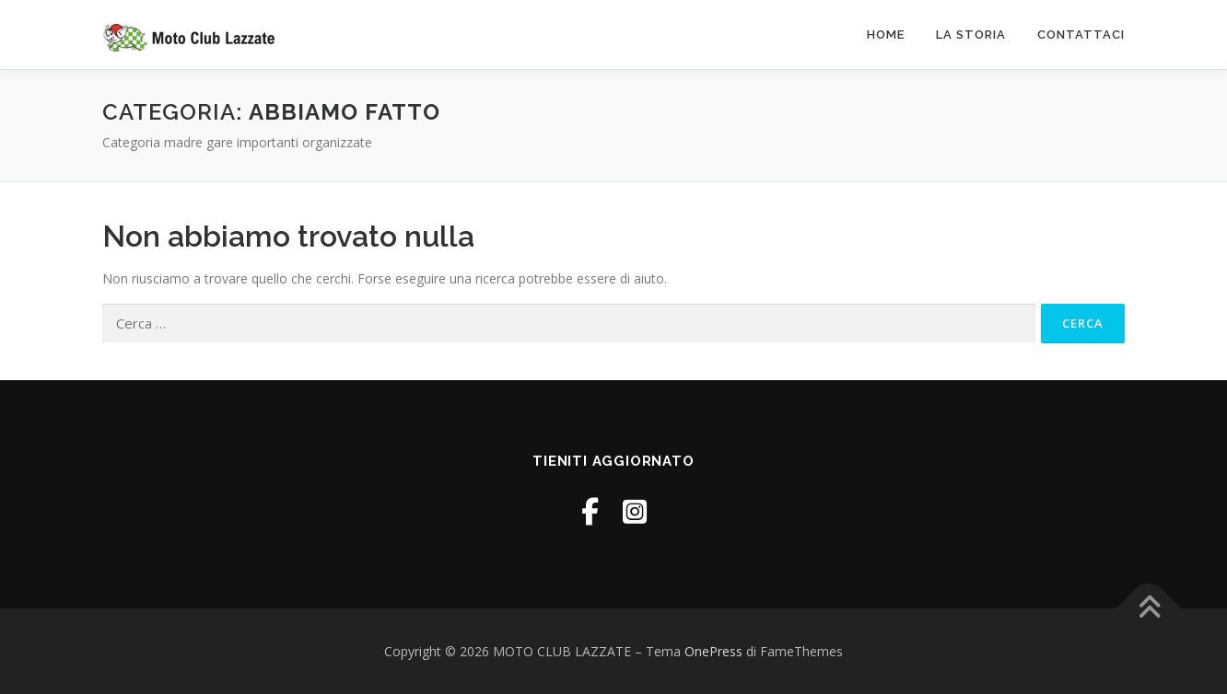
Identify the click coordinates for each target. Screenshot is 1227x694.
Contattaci (1081, 34)
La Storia (971, 34)
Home (886, 34)
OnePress (713, 651)
